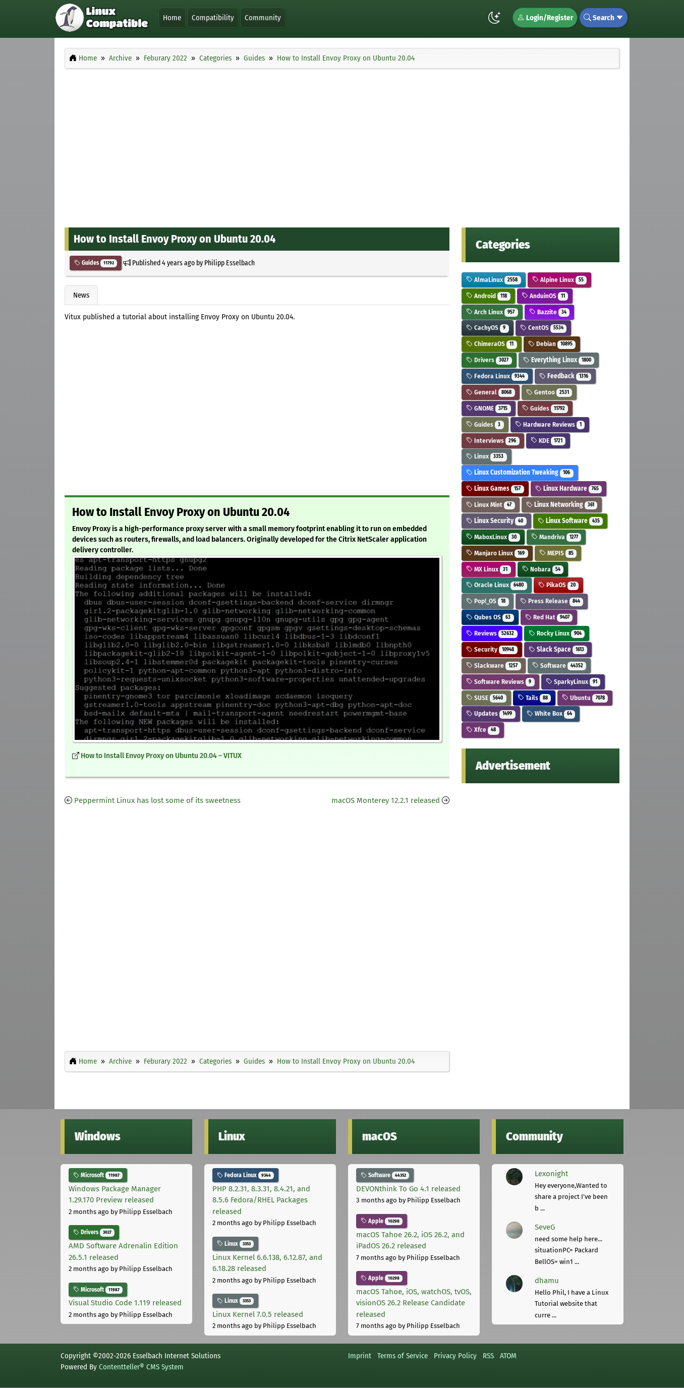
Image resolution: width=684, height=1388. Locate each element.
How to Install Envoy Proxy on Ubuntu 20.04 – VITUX (161, 755)
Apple (382, 1221)
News (81, 295)
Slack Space (558, 649)
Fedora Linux (497, 376)
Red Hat (549, 617)
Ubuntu (585, 698)
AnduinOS (545, 296)
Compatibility (213, 17)
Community (263, 17)
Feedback (565, 376)
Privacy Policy (455, 1355)
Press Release (552, 601)
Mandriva (556, 537)
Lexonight (551, 1173)
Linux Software (570, 521)
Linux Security (496, 521)
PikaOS (558, 585)
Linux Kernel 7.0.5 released (257, 1314)
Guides (95, 262)
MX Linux (488, 569)
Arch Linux (492, 312)
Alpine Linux (559, 279)
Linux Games (495, 488)
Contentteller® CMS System (141, 1366)
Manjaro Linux (497, 553)
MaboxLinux (493, 537)
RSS (488, 1355)
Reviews (492, 633)
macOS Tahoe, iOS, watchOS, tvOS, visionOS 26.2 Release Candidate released (414, 1303)
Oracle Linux (496, 585)
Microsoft (98, 1175)
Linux (486, 456)
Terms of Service (402, 1355)
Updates (491, 713)
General (490, 392)
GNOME (488, 408)
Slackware (493, 665)
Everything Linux (559, 360)
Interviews (493, 440)
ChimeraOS (491, 344)
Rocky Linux (557, 633)
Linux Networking (562, 504)
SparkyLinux (573, 681)
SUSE (486, 698)
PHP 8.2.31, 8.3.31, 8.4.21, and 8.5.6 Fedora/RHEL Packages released (261, 1200)
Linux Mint (490, 504)
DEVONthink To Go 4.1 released (408, 1188)
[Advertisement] (342, 145)
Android (488, 296)
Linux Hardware (568, 488)
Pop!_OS (487, 601)
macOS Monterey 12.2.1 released (385, 800)
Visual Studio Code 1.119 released (125, 1302)
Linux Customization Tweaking (520, 472)
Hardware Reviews (550, 424)
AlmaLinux (493, 279)
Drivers (489, 360)
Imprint (359, 1355)
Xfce (482, 729)
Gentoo (549, 392)
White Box (551, 713)
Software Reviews (500, 681)
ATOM (508, 1355)
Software (559, 665)
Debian (552, 344)
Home (172, 17)
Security (492, 649)
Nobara (543, 569)
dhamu (547, 1280)
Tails (534, 698)
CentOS (543, 327)
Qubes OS (490, 617)
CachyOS (487, 327)
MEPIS (558, 553)
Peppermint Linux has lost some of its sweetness (157, 800)
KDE (548, 440)
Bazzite (549, 312)
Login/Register (545, 17)
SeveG (545, 1227)
